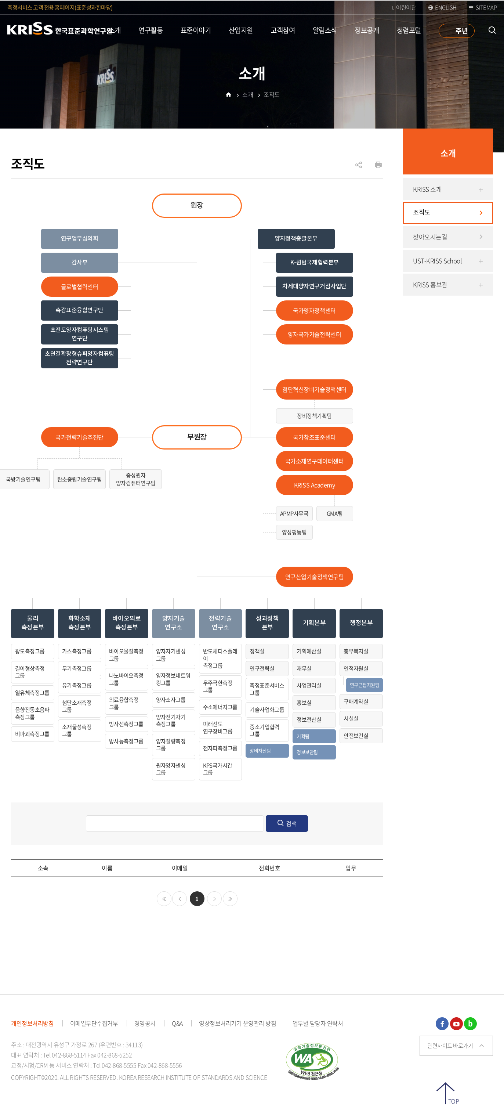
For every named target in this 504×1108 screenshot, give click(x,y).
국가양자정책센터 (314, 310)
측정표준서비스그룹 (267, 689)
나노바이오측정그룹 (126, 679)
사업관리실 (309, 685)
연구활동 (150, 30)
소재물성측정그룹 (76, 730)
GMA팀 (334, 513)
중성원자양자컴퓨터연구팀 (136, 479)
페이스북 (442, 1023)
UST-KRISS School (437, 260)
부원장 (197, 437)
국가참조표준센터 (314, 437)
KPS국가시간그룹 (217, 769)
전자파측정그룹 (220, 748)
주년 (461, 30)
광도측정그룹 (29, 651)
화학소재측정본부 (79, 623)
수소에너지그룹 (220, 707)
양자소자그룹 (170, 700)
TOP (453, 1100)
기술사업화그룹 (267, 709)
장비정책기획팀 (314, 416)
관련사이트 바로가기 (450, 1046)
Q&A (177, 1023)
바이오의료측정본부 (126, 623)
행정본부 (361, 623)
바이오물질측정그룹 (126, 655)
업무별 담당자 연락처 (318, 1023)
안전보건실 (356, 736)
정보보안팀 (307, 751)
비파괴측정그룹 (32, 734)
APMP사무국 (294, 513)
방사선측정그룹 (126, 724)
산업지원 (241, 30)
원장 (197, 205)
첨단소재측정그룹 (76, 706)
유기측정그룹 (76, 685)
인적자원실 (356, 668)
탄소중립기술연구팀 (79, 479)
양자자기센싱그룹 (170, 655)
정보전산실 (309, 719)
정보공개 (367, 30)
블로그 (470, 1023)
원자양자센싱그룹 (170, 769)
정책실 (257, 651)
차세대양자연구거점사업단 (314, 286)
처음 (164, 898)
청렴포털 (409, 30)
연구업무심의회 (79, 238)
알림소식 (325, 30)
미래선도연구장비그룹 (217, 727)
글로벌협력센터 (79, 286)
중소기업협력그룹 (264, 730)
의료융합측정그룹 (123, 703)
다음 (214, 898)
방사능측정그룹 (126, 741)
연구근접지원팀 (364, 684)
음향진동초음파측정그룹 (32, 713)
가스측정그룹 (76, 651)
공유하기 (359, 168)
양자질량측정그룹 (170, 744)
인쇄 (378, 165)
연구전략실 (262, 668)
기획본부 (314, 623)
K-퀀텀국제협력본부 (314, 262)
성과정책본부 (267, 623)
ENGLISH (446, 7)
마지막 (230, 898)
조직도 (421, 212)
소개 (115, 30)
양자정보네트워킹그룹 (173, 679)
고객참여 (283, 30)
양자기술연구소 (173, 623)
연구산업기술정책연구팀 (314, 576)
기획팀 (303, 736)
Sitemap (486, 7)
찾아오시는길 (430, 236)
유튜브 (456, 1023)
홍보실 (304, 703)
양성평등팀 (294, 532)
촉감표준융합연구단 (79, 310)
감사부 (80, 262)
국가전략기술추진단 (79, 437)
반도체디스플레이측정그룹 (220, 658)
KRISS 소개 (427, 189)
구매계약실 (356, 701)
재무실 (304, 668)
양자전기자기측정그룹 (170, 720)
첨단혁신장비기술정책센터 (314, 389)
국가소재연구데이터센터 (314, 460)
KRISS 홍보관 (430, 284)
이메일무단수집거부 (94, 1023)
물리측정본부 (32, 623)
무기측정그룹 (76, 668)
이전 (179, 898)
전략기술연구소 (220, 623)
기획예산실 (309, 651)
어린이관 (406, 7)
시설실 (351, 718)
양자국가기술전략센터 (314, 334)
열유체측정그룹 (32, 693)
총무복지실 (356, 651)
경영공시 (145, 1023)
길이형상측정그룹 (29, 672)
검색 (291, 823)
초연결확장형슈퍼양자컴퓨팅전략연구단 (79, 358)
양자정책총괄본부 (296, 238)
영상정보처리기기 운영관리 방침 (237, 1023)
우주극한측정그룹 (217, 686)
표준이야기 (196, 30)
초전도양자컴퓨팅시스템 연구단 (79, 334)
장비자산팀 (260, 750)
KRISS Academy (314, 484)
